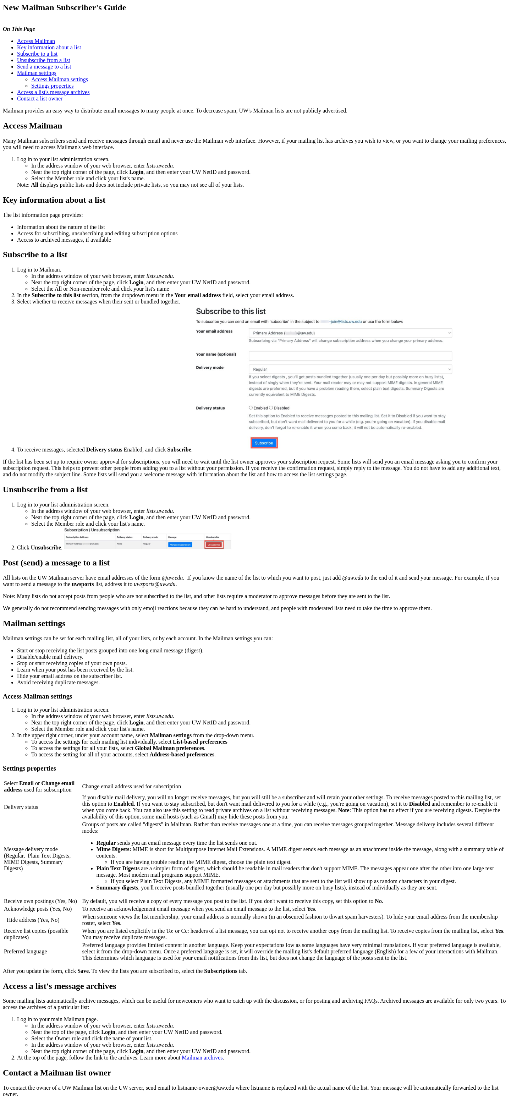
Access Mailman (36, 41)
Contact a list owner (39, 98)
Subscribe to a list (37, 54)
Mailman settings (36, 73)
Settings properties (52, 86)
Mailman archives (202, 1058)
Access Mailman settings (59, 79)
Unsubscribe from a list (43, 60)
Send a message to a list (44, 67)
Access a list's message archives (53, 92)
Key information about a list (49, 47)
